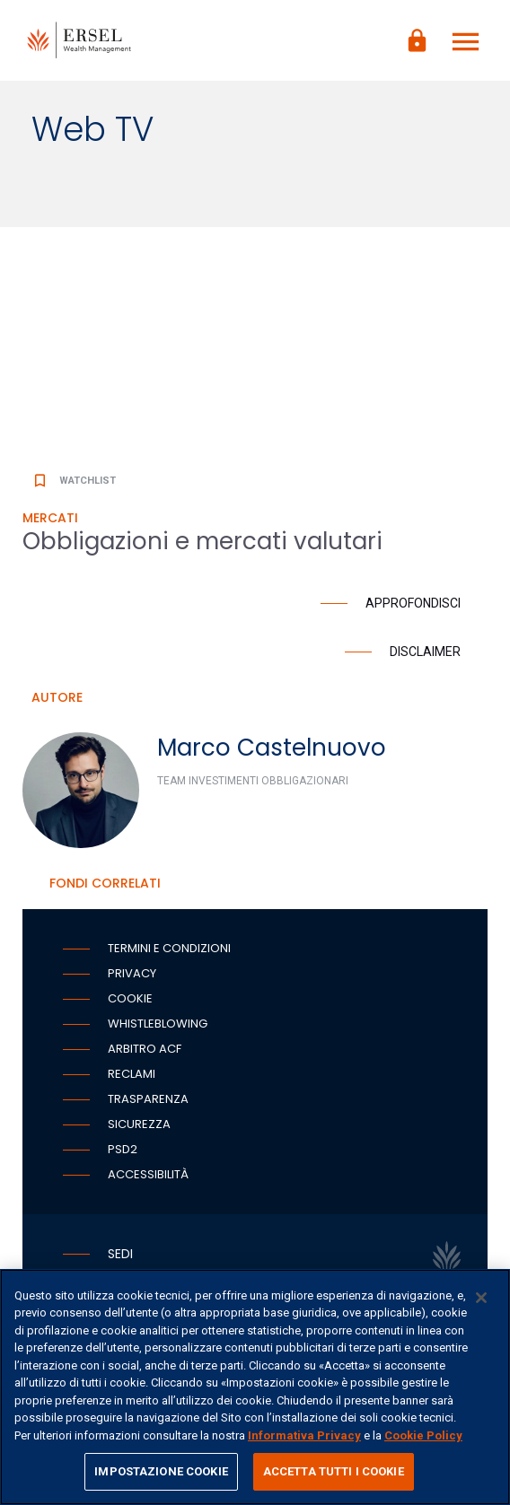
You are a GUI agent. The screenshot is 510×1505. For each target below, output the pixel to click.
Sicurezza (139, 1124)
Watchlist (73, 480)
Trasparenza (148, 1098)
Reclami (131, 1073)
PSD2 (122, 1149)
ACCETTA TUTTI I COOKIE (333, 1471)
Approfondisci (413, 603)
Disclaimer (425, 651)
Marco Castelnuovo (271, 747)
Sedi (120, 1254)
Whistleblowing (157, 1023)
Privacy (132, 973)
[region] (255, 1387)
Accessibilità (148, 1174)
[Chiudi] (481, 1297)
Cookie (130, 998)
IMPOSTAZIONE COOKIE (160, 1471)
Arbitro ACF (144, 1048)
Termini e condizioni (169, 948)
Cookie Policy (423, 1435)
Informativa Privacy (304, 1435)
